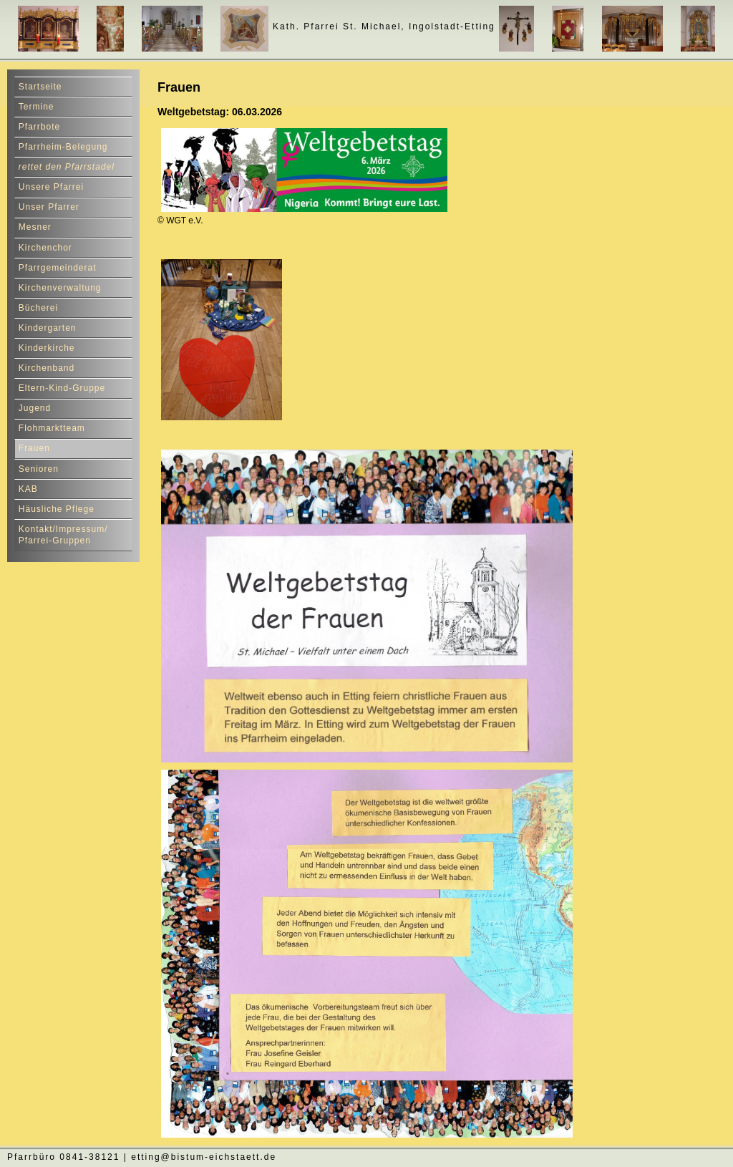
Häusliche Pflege (56, 509)
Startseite (40, 87)
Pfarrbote (39, 127)
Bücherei (38, 308)
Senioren (39, 469)
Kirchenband (46, 368)
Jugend (35, 408)
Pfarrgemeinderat (58, 268)
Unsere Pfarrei (51, 187)
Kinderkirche (47, 348)
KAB (28, 489)
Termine (36, 107)
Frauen (34, 448)
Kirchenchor (45, 248)
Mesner (35, 227)
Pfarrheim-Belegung (63, 147)
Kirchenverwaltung (60, 288)
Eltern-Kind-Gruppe (62, 388)
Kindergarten (48, 328)
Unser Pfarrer (49, 207)
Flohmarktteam (52, 428)
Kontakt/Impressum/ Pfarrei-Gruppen (63, 535)
